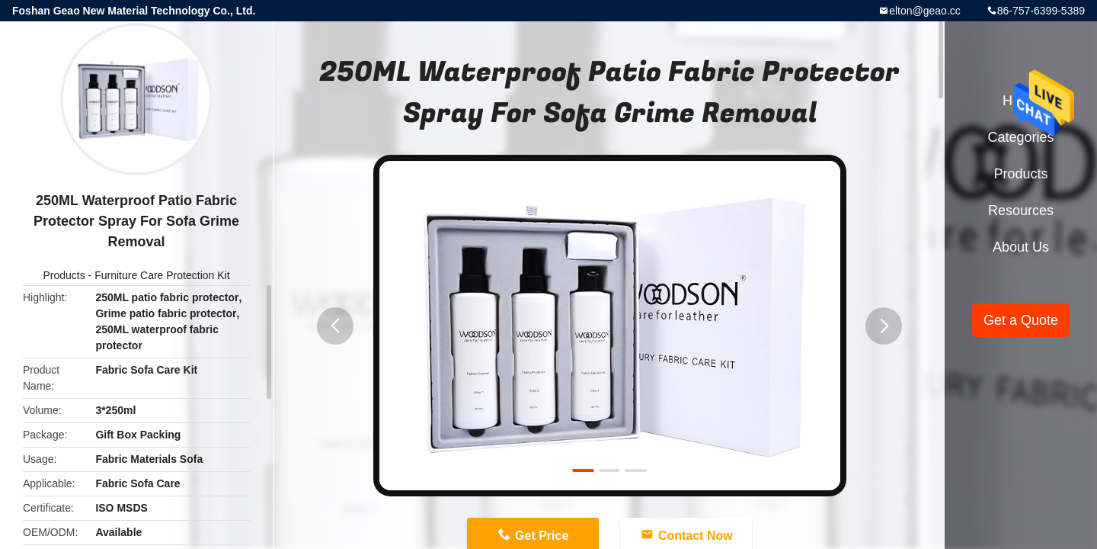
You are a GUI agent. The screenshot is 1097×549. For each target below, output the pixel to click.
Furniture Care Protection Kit (161, 275)
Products (64, 275)
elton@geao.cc (925, 11)
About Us (1021, 247)
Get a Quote (1020, 320)
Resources (1021, 210)
